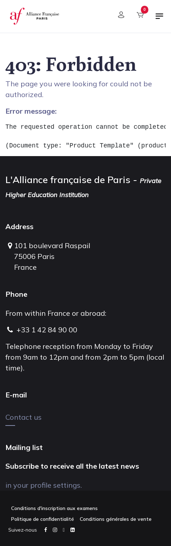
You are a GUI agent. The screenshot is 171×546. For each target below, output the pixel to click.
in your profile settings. (43, 485)
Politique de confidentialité (42, 519)
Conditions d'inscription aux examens (54, 508)
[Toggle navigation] (159, 19)
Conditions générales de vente (116, 519)
